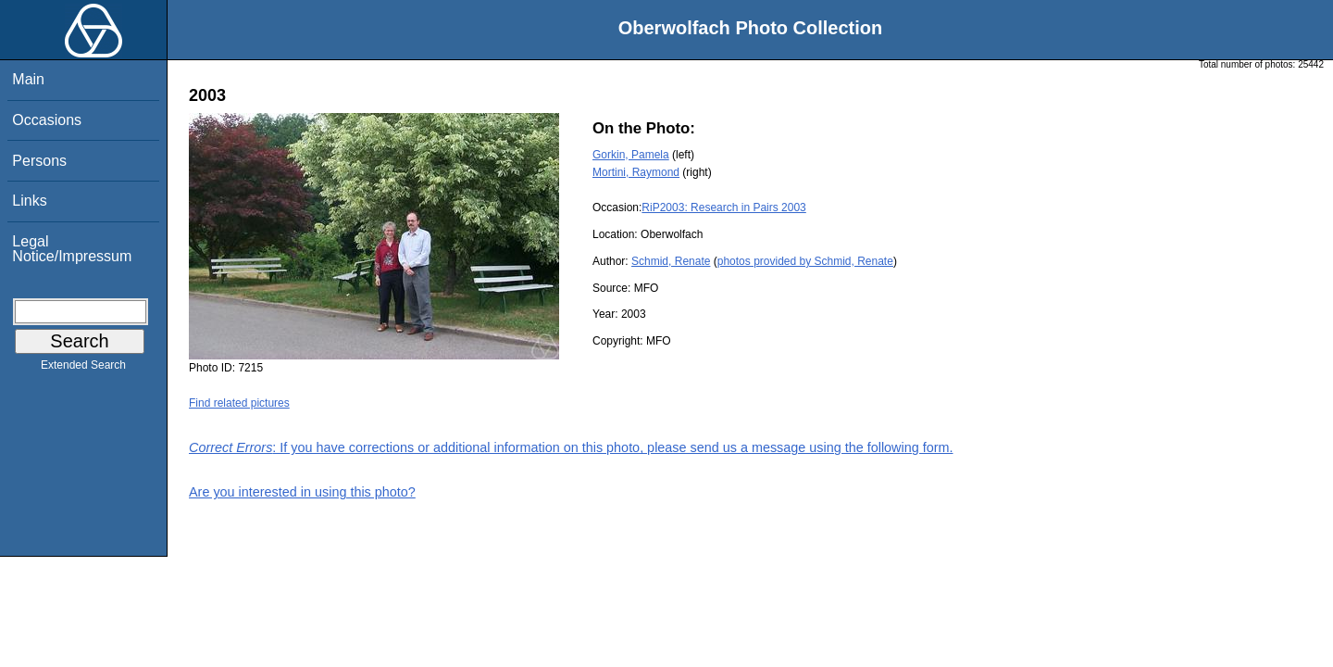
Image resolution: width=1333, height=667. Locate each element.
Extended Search (83, 368)
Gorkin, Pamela (630, 154)
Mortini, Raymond (635, 172)
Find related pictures (239, 402)
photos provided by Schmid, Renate (805, 261)
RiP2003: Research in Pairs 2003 (723, 207)
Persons (39, 161)
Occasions (46, 120)
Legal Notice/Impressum (71, 248)
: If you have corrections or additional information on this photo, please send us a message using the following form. (571, 447)
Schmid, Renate (670, 261)
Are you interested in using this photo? (302, 492)
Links (29, 200)
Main (28, 79)
